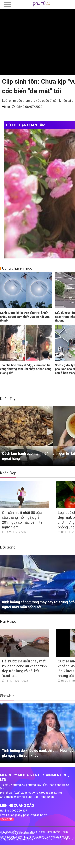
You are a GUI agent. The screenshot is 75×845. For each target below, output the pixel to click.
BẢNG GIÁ (7, 819)
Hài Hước (8, 621)
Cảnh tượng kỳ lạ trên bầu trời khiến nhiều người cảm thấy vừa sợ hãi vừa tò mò (25, 316)
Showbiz (7, 695)
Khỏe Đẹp (8, 473)
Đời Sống (8, 547)
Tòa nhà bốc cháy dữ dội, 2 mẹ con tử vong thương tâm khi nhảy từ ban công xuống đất (26, 369)
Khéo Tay (7, 398)
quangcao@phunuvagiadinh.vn (27, 815)
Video (6, 107)
